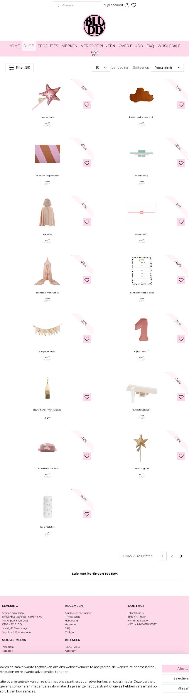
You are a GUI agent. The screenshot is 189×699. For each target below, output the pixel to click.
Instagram (8, 646)
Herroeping (71, 620)
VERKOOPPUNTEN (98, 46)
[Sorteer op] (167, 67)
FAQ (150, 46)
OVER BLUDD (131, 46)
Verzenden (71, 624)
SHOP (29, 46)
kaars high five (47, 527)
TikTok (6, 654)
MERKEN (70, 46)
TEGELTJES (48, 46)
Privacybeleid (72, 616)
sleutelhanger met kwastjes (47, 410)
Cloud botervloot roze (47, 468)
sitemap (109, 690)
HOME (14, 46)
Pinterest (7, 658)
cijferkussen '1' (141, 351)
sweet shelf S (141, 175)
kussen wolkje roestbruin (141, 117)
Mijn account (116, 5)
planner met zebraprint (142, 293)
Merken (69, 632)
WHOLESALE (169, 46)
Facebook (8, 650)
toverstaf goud (142, 468)
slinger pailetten (47, 351)
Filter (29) (19, 67)
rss (117, 690)
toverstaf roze (47, 117)
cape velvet (47, 234)
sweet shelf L (141, 234)
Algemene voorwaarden (79, 613)
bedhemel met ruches (47, 293)
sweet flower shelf (141, 410)
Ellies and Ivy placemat (47, 175)
